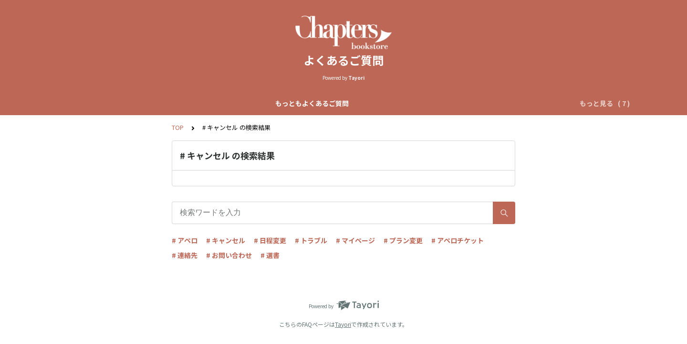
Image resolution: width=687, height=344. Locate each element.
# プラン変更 (403, 240)
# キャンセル (225, 240)
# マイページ (355, 240)
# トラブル (311, 240)
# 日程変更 (270, 240)
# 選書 (270, 255)
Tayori (343, 324)
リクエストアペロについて (401, 103)
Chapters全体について (218, 103)
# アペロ (185, 240)
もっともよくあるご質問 (132, 103)
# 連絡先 (185, 255)
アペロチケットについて (491, 103)
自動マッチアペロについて (308, 103)
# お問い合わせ (229, 255)
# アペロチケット (457, 240)
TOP (178, 127)
